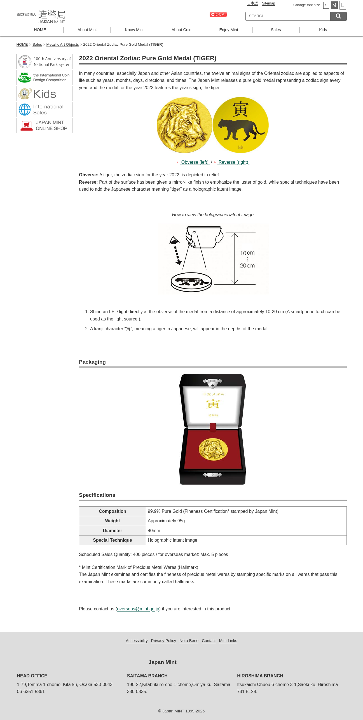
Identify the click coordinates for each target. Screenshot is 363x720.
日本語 (252, 3)
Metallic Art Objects (62, 44)
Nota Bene (188, 640)
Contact (209, 640)
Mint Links (228, 640)
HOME (40, 29)
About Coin (181, 29)
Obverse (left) (195, 162)
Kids (323, 29)
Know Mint (134, 29)
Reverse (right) (233, 162)
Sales (276, 29)
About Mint (87, 29)
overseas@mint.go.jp (138, 608)
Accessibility (136, 640)
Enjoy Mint (228, 29)
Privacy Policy (163, 640)
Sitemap (268, 3)
